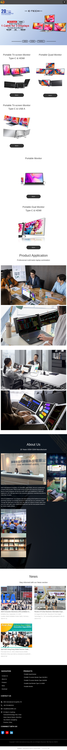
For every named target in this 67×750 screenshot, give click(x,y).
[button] (64, 2)
